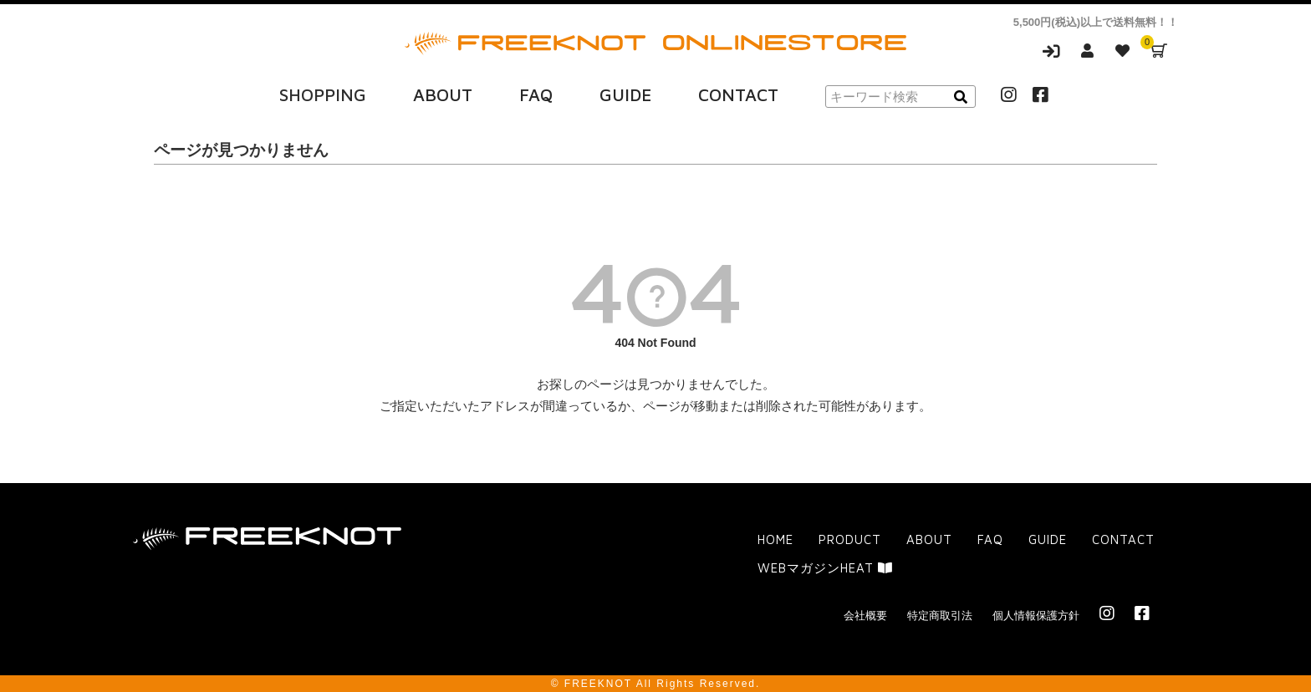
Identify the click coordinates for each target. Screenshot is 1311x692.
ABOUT (442, 94)
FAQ (536, 94)
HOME (775, 539)
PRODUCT (850, 539)
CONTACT (738, 94)
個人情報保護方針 (1035, 614)
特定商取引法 (939, 614)
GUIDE (625, 94)
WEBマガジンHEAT (825, 567)
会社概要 (865, 614)
